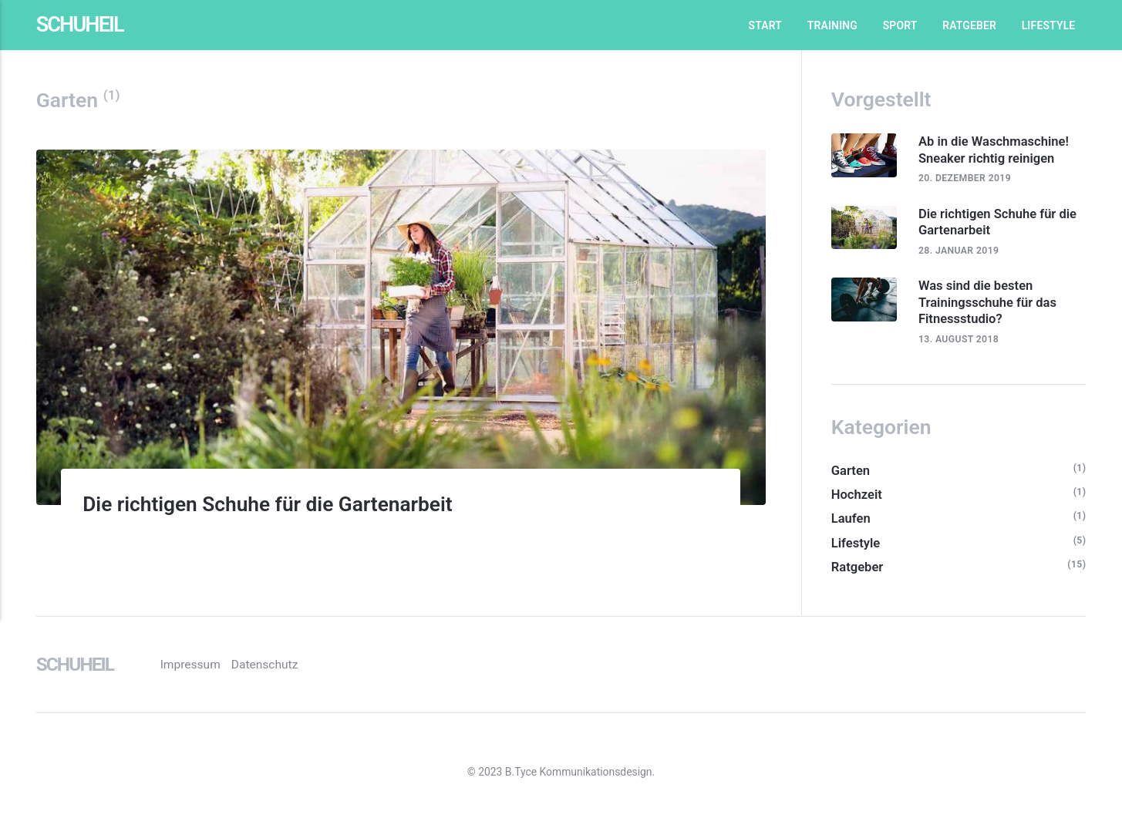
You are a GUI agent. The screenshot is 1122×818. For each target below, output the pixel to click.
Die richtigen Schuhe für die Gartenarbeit (281, 504)
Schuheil (81, 25)
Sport (900, 25)
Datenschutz (280, 666)
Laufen (851, 522)
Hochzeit (857, 497)
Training (832, 25)
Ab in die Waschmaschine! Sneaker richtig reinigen (996, 149)
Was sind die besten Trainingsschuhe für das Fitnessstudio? (990, 303)
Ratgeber (969, 25)
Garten (851, 473)
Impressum (205, 666)
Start (766, 25)
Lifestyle (1049, 25)
